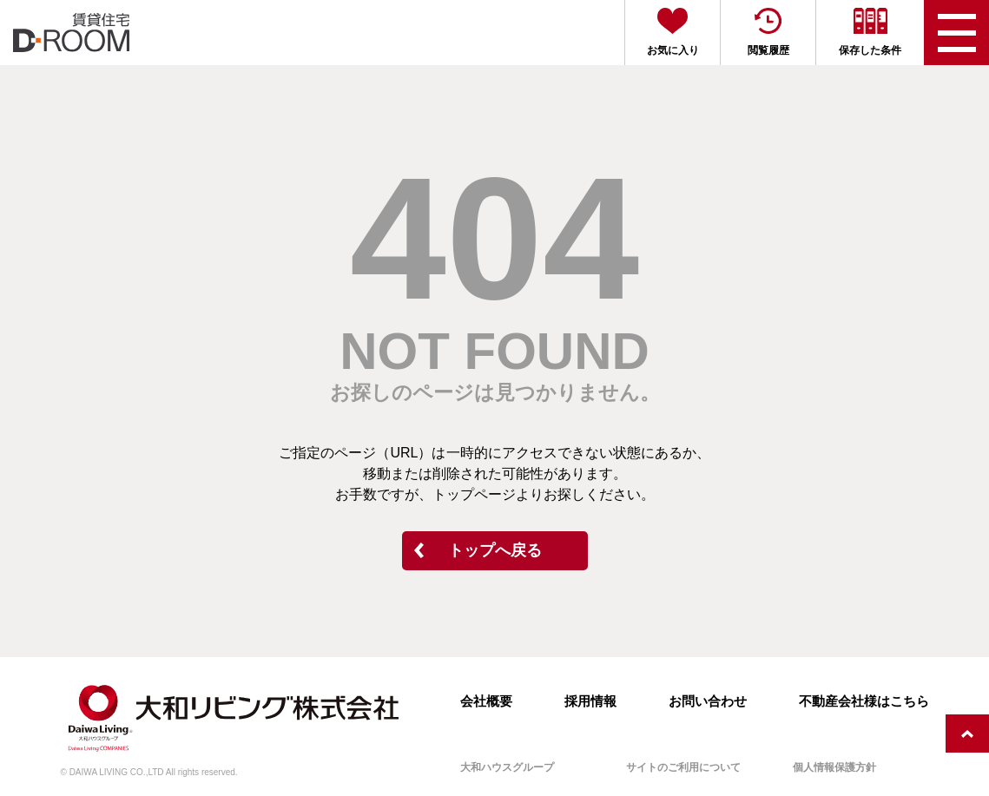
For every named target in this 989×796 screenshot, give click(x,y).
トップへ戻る (495, 550)
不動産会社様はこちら (864, 701)
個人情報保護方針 (834, 767)
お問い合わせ (708, 701)
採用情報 (590, 701)
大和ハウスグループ (507, 767)
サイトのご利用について (683, 767)
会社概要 (486, 701)
